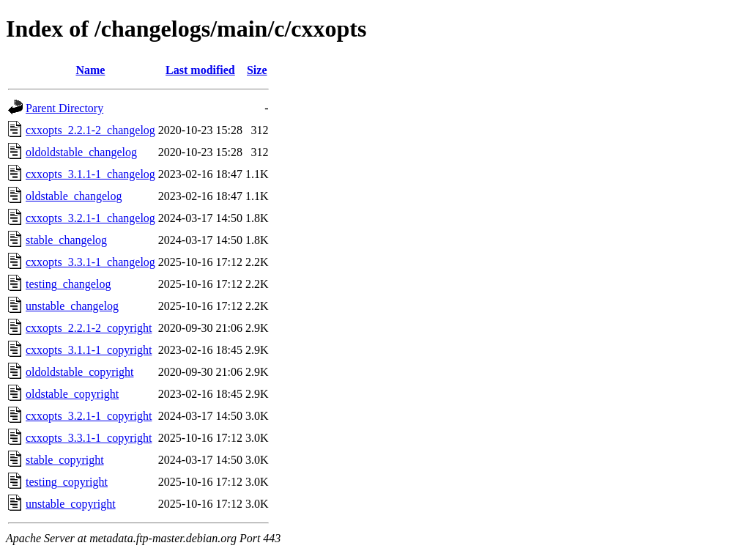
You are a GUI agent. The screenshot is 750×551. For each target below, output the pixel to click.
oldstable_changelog (74, 196)
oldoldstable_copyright (80, 372)
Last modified (200, 70)
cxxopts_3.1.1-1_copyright (89, 350)
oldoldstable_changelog (81, 152)
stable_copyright (65, 460)
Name (90, 70)
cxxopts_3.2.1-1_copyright (89, 416)
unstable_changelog (72, 306)
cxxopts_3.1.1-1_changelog (90, 174)
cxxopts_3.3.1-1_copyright (89, 438)
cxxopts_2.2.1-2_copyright (89, 328)
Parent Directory (64, 108)
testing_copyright (67, 482)
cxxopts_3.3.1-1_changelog (90, 262)
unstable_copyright (71, 504)
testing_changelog (68, 284)
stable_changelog (66, 240)
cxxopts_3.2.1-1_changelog (90, 218)
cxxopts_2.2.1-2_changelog (90, 130)
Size (257, 70)
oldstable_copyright (72, 394)
